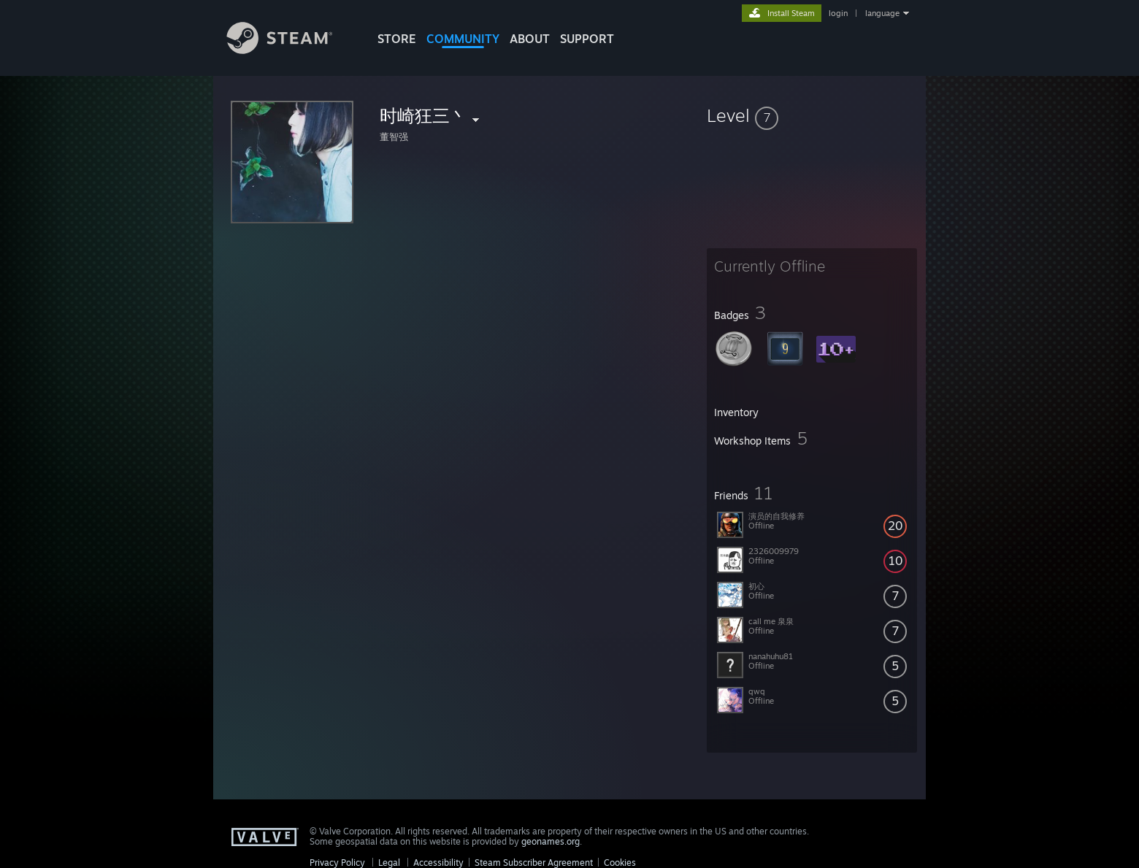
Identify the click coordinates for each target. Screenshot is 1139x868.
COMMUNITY (462, 38)
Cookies (620, 862)
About (530, 38)
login (838, 13)
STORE (396, 38)
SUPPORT (587, 38)
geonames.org (550, 841)
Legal (389, 862)
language (882, 13)
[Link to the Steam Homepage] (290, 50)
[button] (812, 115)
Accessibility (438, 862)
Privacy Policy (337, 862)
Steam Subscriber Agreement (534, 862)
